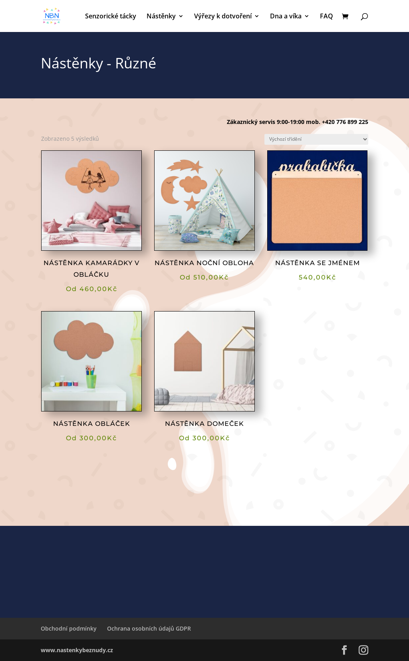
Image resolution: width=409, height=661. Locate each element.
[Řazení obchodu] (316, 139)
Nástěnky (161, 16)
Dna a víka (286, 16)
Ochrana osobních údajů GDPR (149, 628)
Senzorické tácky (110, 16)
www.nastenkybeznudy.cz (77, 650)
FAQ (326, 16)
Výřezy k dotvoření (223, 16)
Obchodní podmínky (69, 628)
